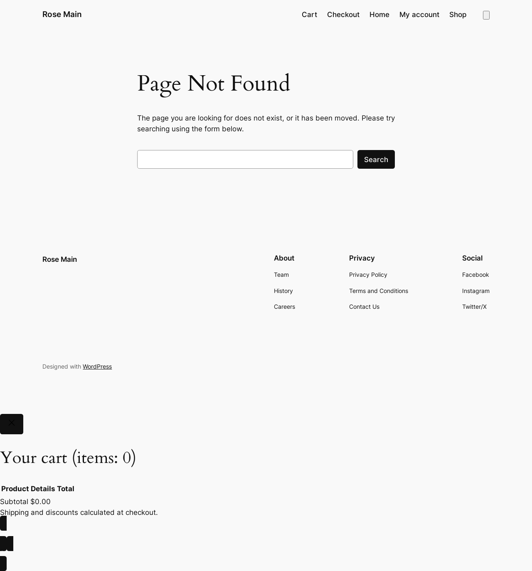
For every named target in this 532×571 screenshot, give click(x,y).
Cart (309, 14)
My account (419, 14)
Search (376, 159)
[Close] (11, 424)
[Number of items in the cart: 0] (486, 15)
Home (379, 14)
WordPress (97, 366)
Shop (458, 14)
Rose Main (62, 14)
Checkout (343, 14)
